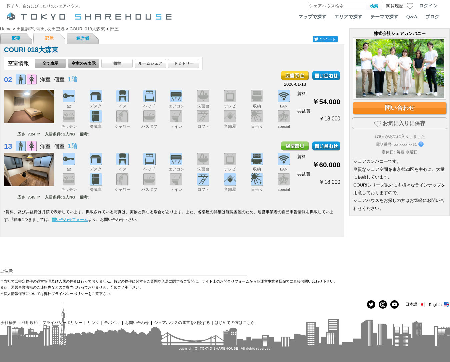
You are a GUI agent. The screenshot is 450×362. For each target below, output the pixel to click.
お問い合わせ (137, 322)
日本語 (415, 304)
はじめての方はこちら (235, 322)
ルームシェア (150, 63)
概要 (16, 38)
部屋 (49, 38)
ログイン (428, 5)
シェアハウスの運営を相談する (182, 322)
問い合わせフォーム (70, 219)
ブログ (432, 16)
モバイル (112, 322)
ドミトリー (184, 63)
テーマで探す (384, 16)
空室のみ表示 (84, 63)
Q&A (411, 16)
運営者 (82, 38)
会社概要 (9, 322)
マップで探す (312, 16)
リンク (93, 322)
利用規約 (30, 322)
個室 (117, 63)
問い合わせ (400, 107)
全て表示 (50, 63)
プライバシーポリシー (62, 322)
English (439, 304)
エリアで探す (348, 16)
